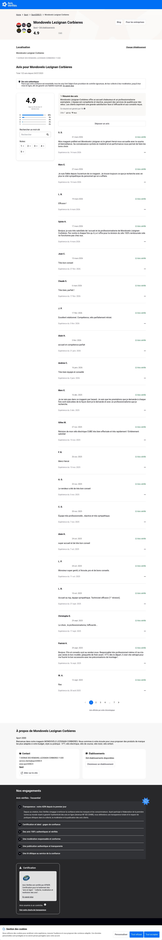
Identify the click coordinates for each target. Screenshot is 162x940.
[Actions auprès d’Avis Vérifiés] (145, 152)
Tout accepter (152, 934)
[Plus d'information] (45, 904)
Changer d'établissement (136, 47)
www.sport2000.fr (26, 764)
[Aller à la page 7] (114, 702)
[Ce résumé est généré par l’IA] (84, 108)
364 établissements (47, 28)
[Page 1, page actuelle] (91, 702)
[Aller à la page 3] (100, 702)
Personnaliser (121, 934)
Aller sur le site (29, 773)
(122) (60, 33)
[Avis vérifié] (136, 137)
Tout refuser (136, 934)
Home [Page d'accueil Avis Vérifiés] (18, 15)
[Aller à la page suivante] (118, 702)
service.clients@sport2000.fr (30, 761)
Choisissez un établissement (100, 764)
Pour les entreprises (135, 22)
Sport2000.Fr (36, 15)
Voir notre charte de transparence (32, 910)
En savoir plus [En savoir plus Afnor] (27, 897)
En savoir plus (68, 86)
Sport (26, 15)
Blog (119, 22)
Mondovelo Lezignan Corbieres (57, 15)
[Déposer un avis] (102, 123)
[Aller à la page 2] (96, 702)
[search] (48, 134)
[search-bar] (35, 134)
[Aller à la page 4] (105, 702)
